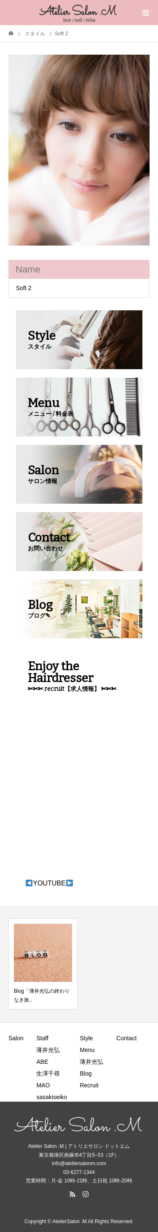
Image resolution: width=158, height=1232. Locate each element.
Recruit (89, 1085)
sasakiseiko (51, 1097)
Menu (87, 1050)
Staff (42, 1038)
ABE (42, 1061)
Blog (85, 1073)
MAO (43, 1085)
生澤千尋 (48, 1073)
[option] (79, 150)
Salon (16, 1038)
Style (86, 1038)
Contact (126, 1038)
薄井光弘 (48, 1050)
